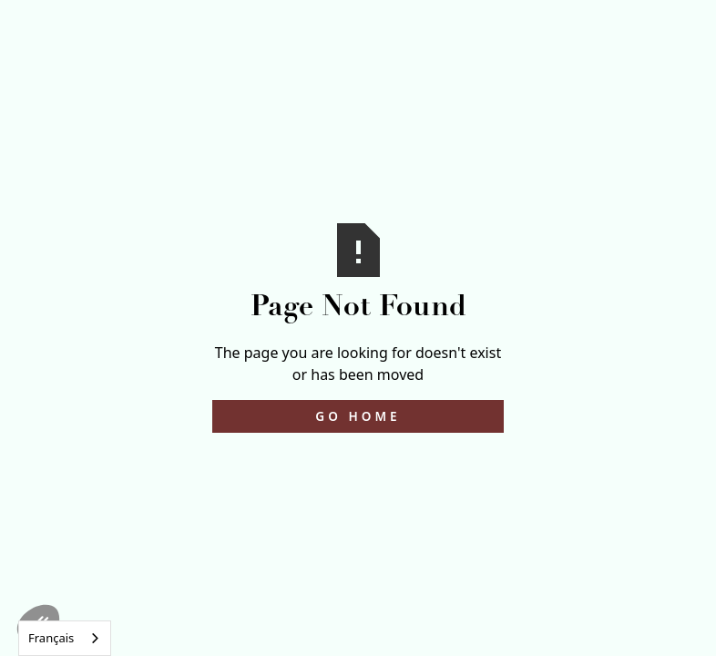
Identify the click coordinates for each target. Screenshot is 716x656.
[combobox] (64, 638)
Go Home (357, 416)
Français (51, 638)
